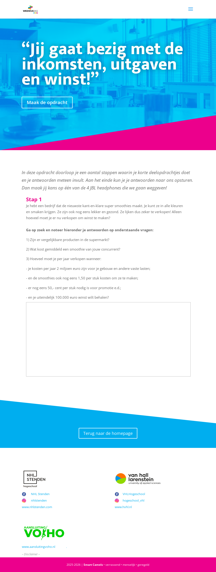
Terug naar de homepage (108, 433)
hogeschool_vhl (133, 500)
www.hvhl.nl (123, 507)
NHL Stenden (40, 494)
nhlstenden (39, 500)
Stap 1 (34, 199)
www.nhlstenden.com (37, 507)
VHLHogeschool (134, 494)
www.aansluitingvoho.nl (38, 547)
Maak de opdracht (47, 102)
